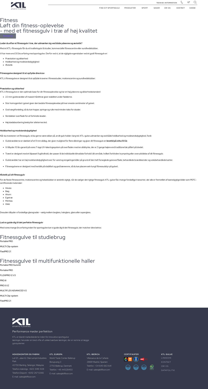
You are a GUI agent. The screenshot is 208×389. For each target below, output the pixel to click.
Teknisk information (166, 3)
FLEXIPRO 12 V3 (8, 275)
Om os (168, 8)
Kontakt (181, 8)
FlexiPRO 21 (5, 251)
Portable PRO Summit (10, 265)
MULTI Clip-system (9, 246)
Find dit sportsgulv (109, 8)
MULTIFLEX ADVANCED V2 (13, 290)
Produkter (130, 8)
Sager (157, 8)
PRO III (3, 280)
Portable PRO (6, 241)
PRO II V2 (4, 285)
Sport (145, 8)
